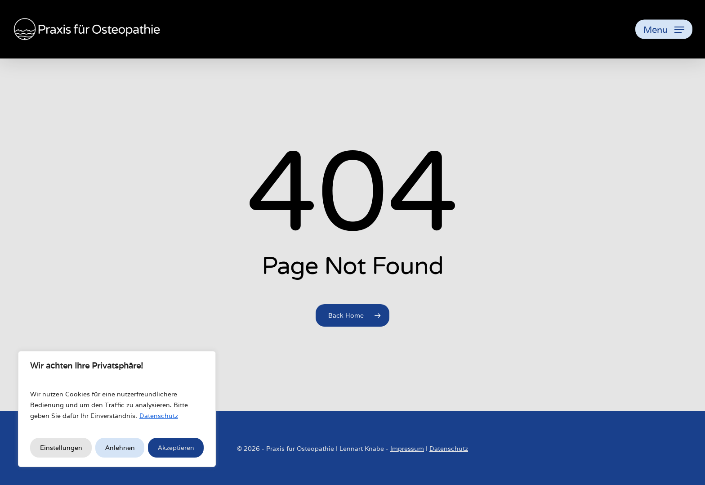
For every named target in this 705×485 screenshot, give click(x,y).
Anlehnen (120, 448)
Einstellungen (61, 448)
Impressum (407, 449)
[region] (117, 409)
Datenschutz (158, 416)
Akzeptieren (176, 448)
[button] (663, 29)
